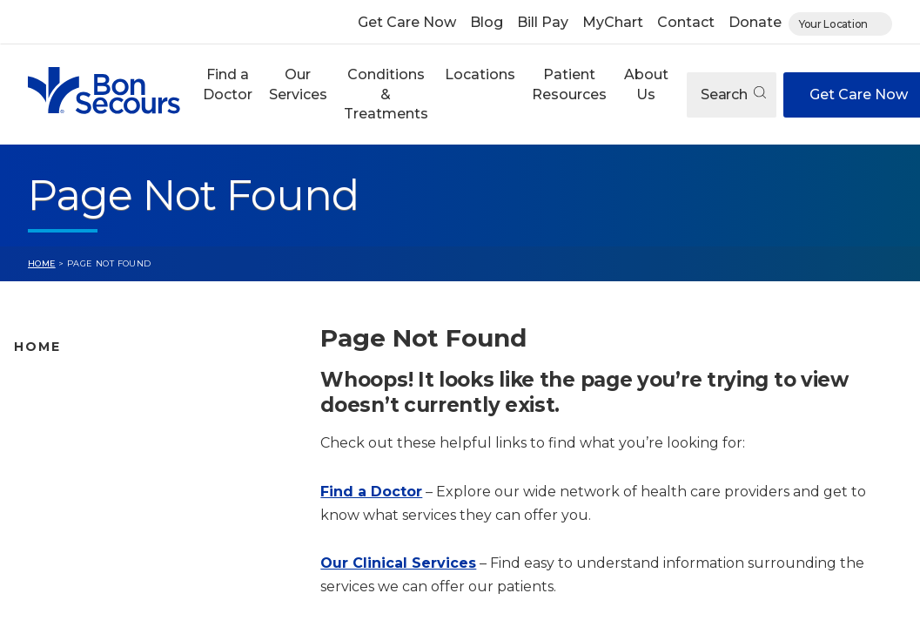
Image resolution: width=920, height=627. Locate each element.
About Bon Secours (76, 577)
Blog (486, 22)
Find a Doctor (227, 84)
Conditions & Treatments (386, 94)
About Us (646, 84)
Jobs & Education (70, 549)
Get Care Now (407, 22)
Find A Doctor (59, 385)
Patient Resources (569, 84)
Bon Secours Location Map (101, 413)
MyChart (612, 22)
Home (42, 263)
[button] (227, 94)
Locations (480, 74)
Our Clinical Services (398, 563)
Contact (686, 22)
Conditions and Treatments (103, 494)
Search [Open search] (733, 94)
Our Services (298, 84)
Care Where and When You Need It (126, 604)
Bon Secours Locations (89, 440)
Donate (755, 22)
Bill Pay (542, 22)
